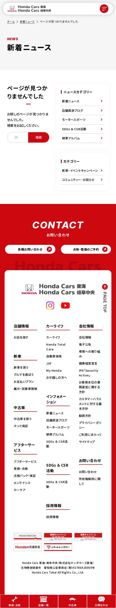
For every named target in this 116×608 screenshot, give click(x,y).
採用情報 (52, 522)
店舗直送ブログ (72, 110)
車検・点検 (21, 479)
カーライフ (53, 338)
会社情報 (85, 338)
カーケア (20, 505)
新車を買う (22, 368)
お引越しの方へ (57, 378)
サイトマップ (87, 447)
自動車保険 (54, 357)
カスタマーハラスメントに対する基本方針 (89, 405)
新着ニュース (28, 21)
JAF (49, 364)
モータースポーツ (73, 119)
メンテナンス (23, 498)
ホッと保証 (21, 431)
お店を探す (22, 338)
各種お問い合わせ (30, 250)
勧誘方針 (85, 416)
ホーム (11, 21)
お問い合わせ (88, 477)
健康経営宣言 (89, 364)
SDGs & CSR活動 (74, 129)
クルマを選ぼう (24, 375)
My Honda (54, 371)
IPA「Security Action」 (89, 373)
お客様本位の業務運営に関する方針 (90, 388)
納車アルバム (71, 138)
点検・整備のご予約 (86, 250)
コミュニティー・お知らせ (78, 179)
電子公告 (85, 345)
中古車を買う (23, 424)
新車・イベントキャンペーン (80, 170)
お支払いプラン (24, 382)
